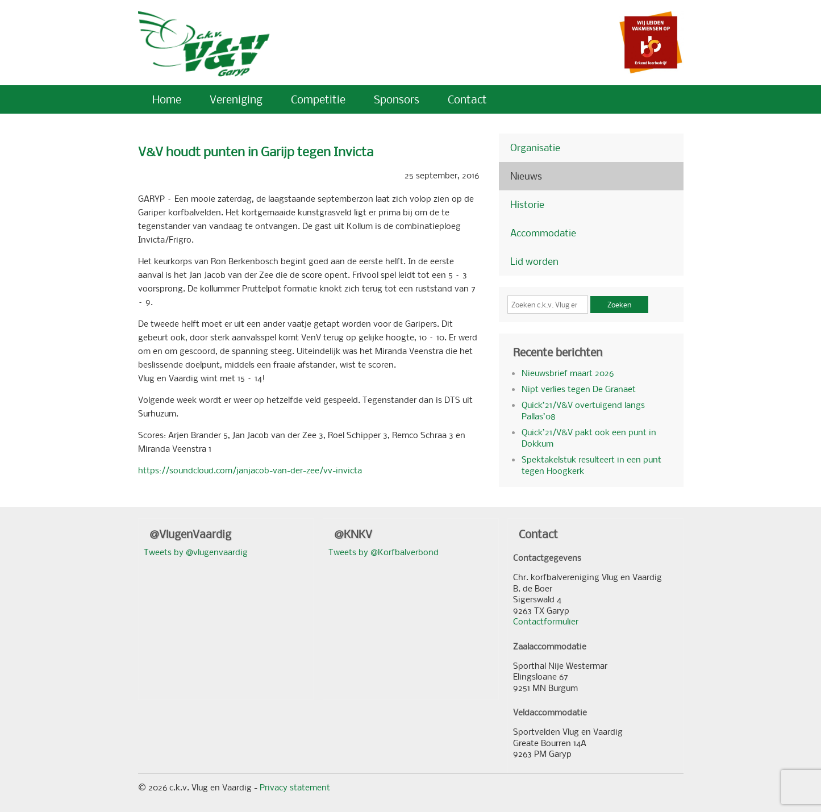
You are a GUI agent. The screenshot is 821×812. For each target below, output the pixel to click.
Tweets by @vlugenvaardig (196, 551)
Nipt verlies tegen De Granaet (579, 388)
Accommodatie (543, 232)
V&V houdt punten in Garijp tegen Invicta (255, 151)
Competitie (318, 99)
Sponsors (396, 99)
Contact (467, 99)
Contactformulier (545, 621)
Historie (527, 204)
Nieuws (526, 175)
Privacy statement (295, 787)
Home (166, 99)
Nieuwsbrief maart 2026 (568, 372)
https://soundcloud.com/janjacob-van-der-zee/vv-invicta (250, 470)
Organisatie (535, 147)
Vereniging (236, 99)
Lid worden (534, 261)
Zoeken (619, 304)
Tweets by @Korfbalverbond (383, 551)
